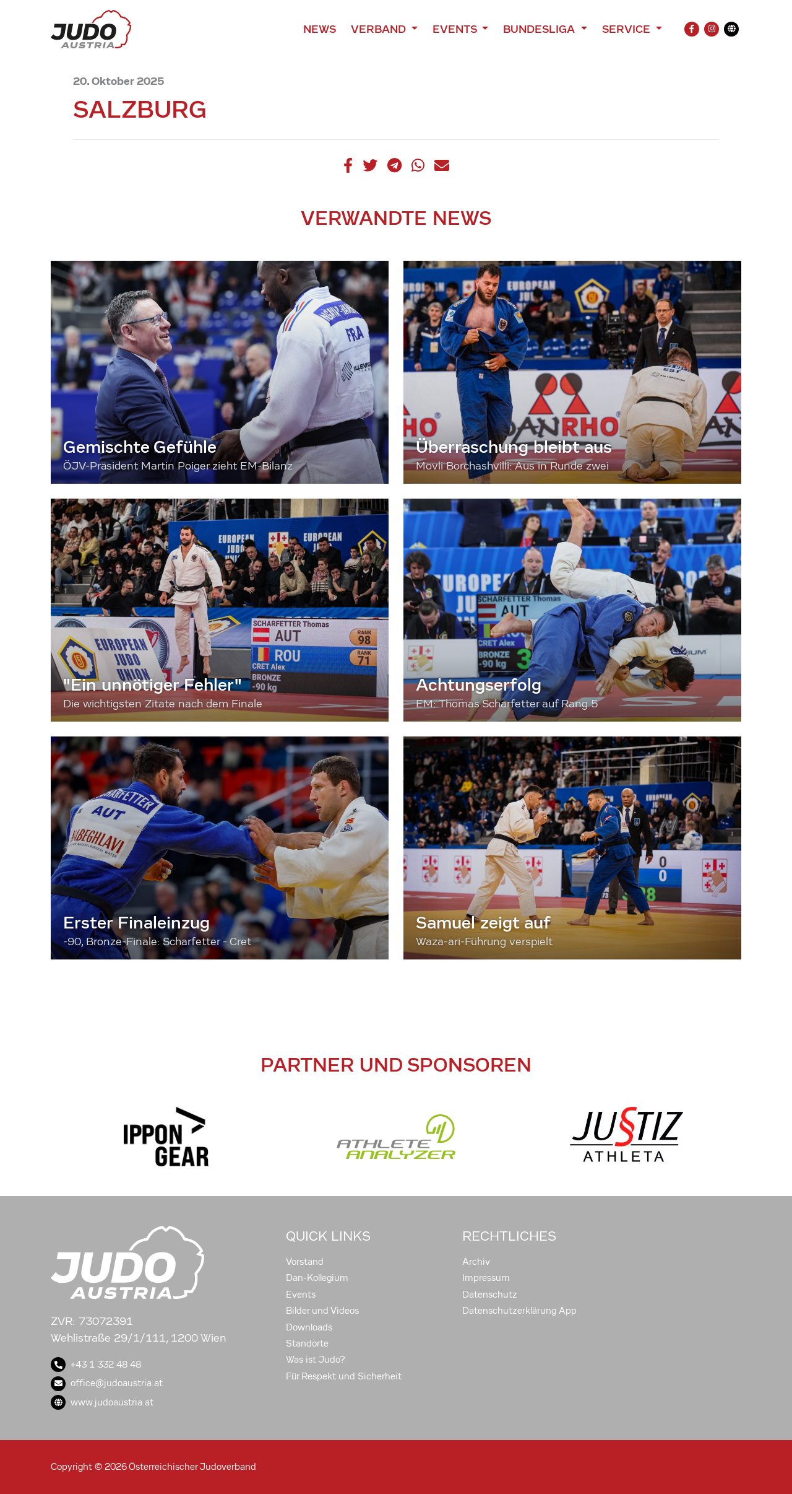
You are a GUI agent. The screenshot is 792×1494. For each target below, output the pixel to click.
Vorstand (305, 1261)
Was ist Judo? (315, 1359)
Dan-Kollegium (317, 1277)
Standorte (307, 1343)
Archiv (476, 1261)
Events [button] (456, 29)
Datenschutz (489, 1294)
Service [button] (627, 29)
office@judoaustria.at (107, 1383)
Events (301, 1294)
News (319, 29)
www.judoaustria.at (102, 1402)
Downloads (309, 1327)
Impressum (486, 1277)
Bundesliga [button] (540, 29)
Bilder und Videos (322, 1310)
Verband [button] (379, 29)
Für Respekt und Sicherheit (344, 1376)
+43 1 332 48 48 (96, 1364)
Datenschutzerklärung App (519, 1310)
